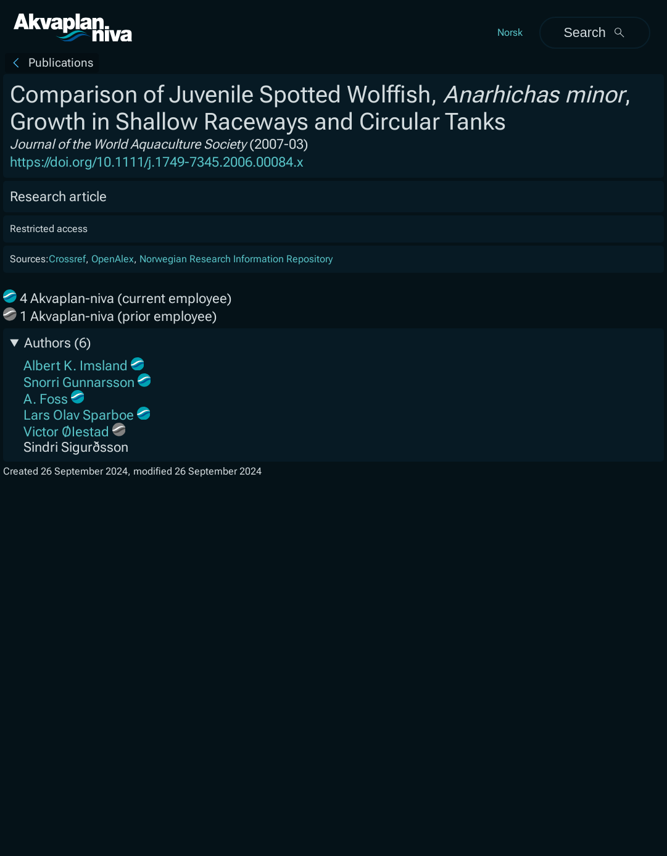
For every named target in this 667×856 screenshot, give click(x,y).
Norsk (510, 32)
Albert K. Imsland (75, 365)
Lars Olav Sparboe (78, 415)
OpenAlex (112, 259)
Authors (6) (57, 343)
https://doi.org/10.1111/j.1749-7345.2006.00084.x (157, 162)
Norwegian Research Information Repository (236, 259)
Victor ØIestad (66, 431)
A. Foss (45, 399)
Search (594, 32)
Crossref (67, 259)
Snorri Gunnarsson (79, 382)
